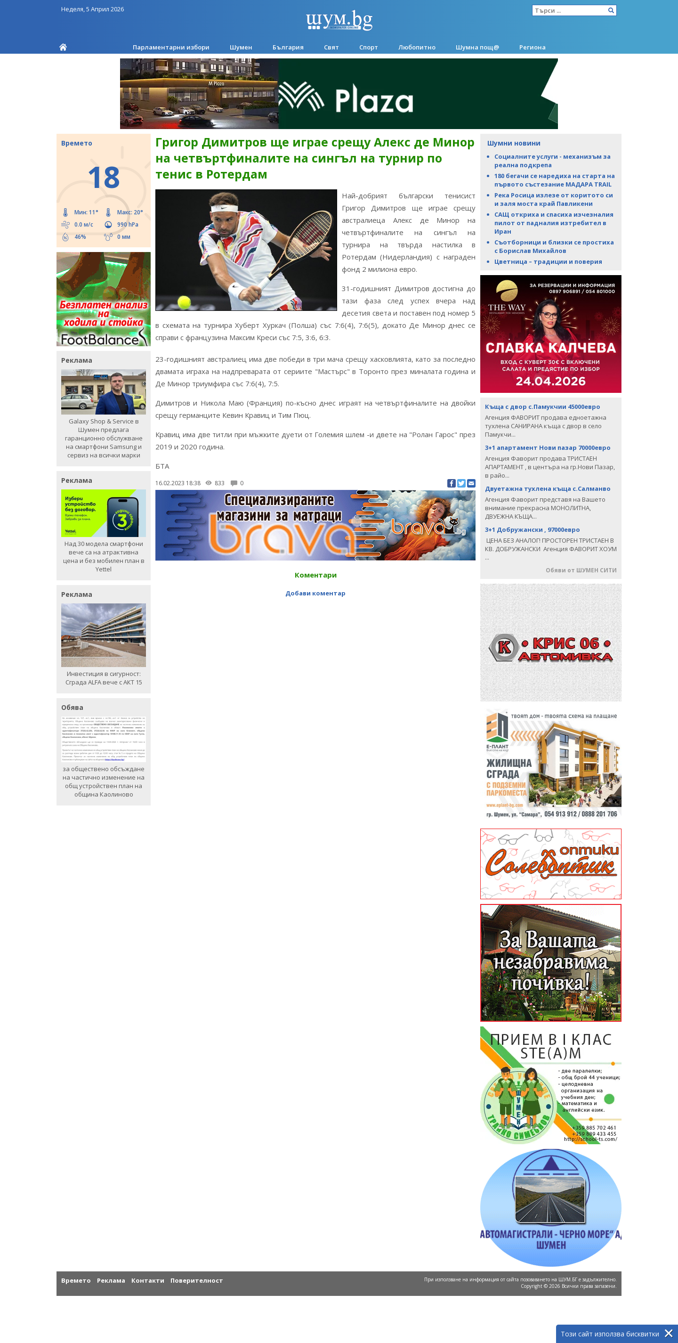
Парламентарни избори (171, 47)
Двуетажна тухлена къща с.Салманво (548, 488)
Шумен (241, 47)
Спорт (368, 47)
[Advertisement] (315, 621)
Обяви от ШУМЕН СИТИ (581, 570)
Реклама (111, 1280)
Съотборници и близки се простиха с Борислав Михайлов (554, 246)
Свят (331, 47)
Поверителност (196, 1280)
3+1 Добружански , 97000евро (532, 529)
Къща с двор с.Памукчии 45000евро (542, 406)
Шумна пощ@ (477, 47)
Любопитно (417, 47)
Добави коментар (315, 593)
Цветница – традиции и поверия (548, 261)
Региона (532, 47)
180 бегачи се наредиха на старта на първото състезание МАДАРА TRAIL (554, 179)
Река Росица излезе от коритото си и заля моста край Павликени (553, 199)
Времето (76, 1280)
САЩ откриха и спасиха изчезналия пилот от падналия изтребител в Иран (553, 223)
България (288, 47)
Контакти (147, 1280)
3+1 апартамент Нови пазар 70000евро (548, 447)
